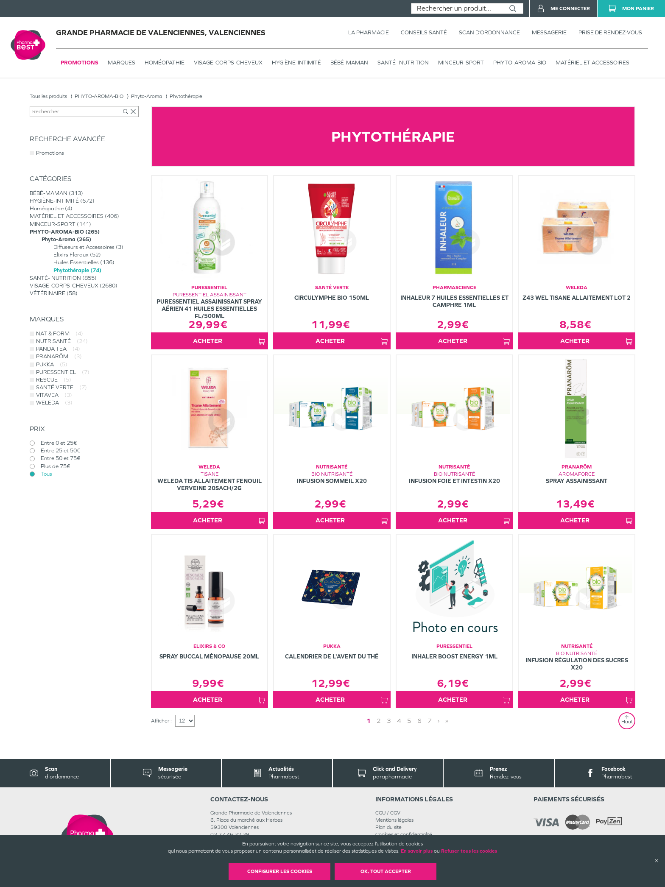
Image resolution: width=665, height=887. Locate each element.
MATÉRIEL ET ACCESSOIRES (592, 62)
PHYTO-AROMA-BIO (519, 62)
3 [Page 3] (389, 720)
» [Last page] (446, 720)
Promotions (79, 62)
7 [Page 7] (430, 720)
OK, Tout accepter (385, 871)
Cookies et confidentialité (403, 834)
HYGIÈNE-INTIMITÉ (296, 62)
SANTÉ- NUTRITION (403, 62)
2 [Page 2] (379, 720)
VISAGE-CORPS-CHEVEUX (228, 62)
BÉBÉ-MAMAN (349, 62)
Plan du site (388, 827)
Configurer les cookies (279, 871)
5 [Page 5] (409, 720)
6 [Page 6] (419, 720)
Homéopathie (164, 62)
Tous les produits (48, 96)
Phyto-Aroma (146, 96)
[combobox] (457, 8)
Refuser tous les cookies (469, 851)
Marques (121, 62)
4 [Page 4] (399, 720)
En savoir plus (417, 851)
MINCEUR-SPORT (461, 62)
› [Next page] (438, 720)
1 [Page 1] (368, 720)
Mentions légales (394, 820)
